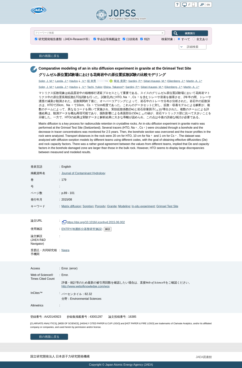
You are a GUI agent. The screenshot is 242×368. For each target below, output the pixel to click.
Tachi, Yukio (94, 86)
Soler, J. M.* (46, 80)
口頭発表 (132, 39)
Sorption (88, 206)
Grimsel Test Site (167, 206)
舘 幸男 (91, 80)
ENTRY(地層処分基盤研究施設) (82, 228)
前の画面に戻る (49, 55)
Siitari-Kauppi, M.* (154, 80)
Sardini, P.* (135, 80)
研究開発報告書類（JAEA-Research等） (64, 39)
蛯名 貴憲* (120, 80)
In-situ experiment (143, 206)
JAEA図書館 (204, 357)
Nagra (66, 250)
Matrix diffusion (71, 206)
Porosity (100, 206)
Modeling (124, 206)
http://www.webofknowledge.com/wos (86, 286)
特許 (147, 39)
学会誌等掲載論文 (108, 39)
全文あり (202, 39)
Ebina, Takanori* (113, 86)
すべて (185, 39)
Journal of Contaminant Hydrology (83, 173)
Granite (112, 206)
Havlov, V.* (77, 80)
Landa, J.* (61, 80)
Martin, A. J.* (194, 80)
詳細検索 (192, 46)
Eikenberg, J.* (176, 80)
